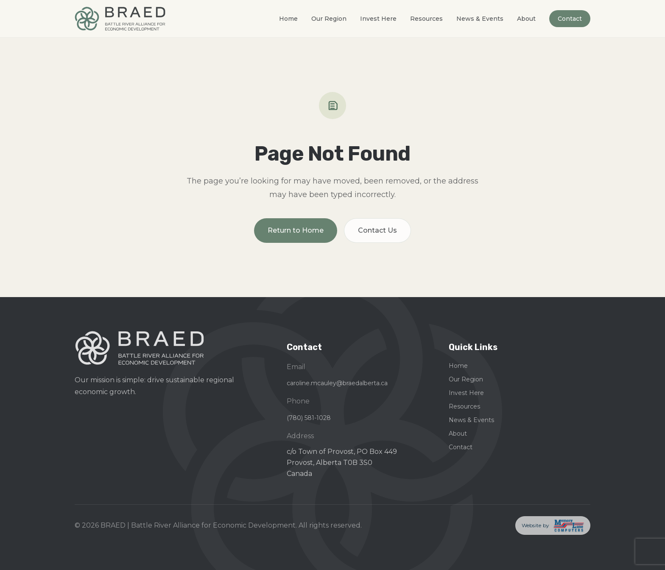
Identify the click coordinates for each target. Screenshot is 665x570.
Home (288, 18)
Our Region (328, 18)
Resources (426, 18)
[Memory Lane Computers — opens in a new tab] (552, 525)
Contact (570, 18)
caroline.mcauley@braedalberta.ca (337, 383)
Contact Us (377, 230)
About (526, 18)
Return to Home (296, 230)
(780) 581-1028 (309, 418)
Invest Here (378, 18)
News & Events (479, 18)
